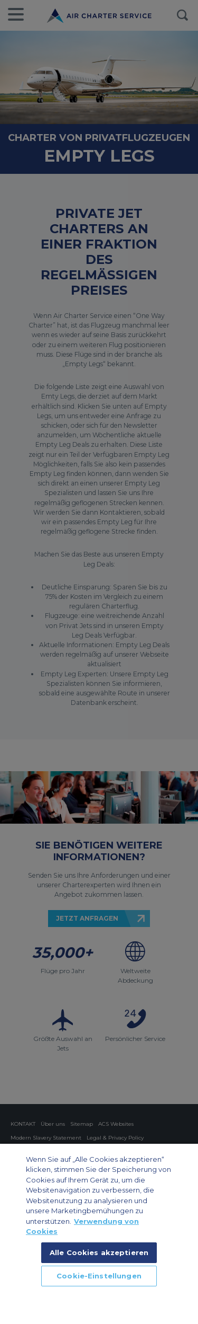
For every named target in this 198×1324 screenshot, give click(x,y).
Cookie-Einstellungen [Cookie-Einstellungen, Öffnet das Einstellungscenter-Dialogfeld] (99, 1276)
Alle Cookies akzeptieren (99, 1252)
